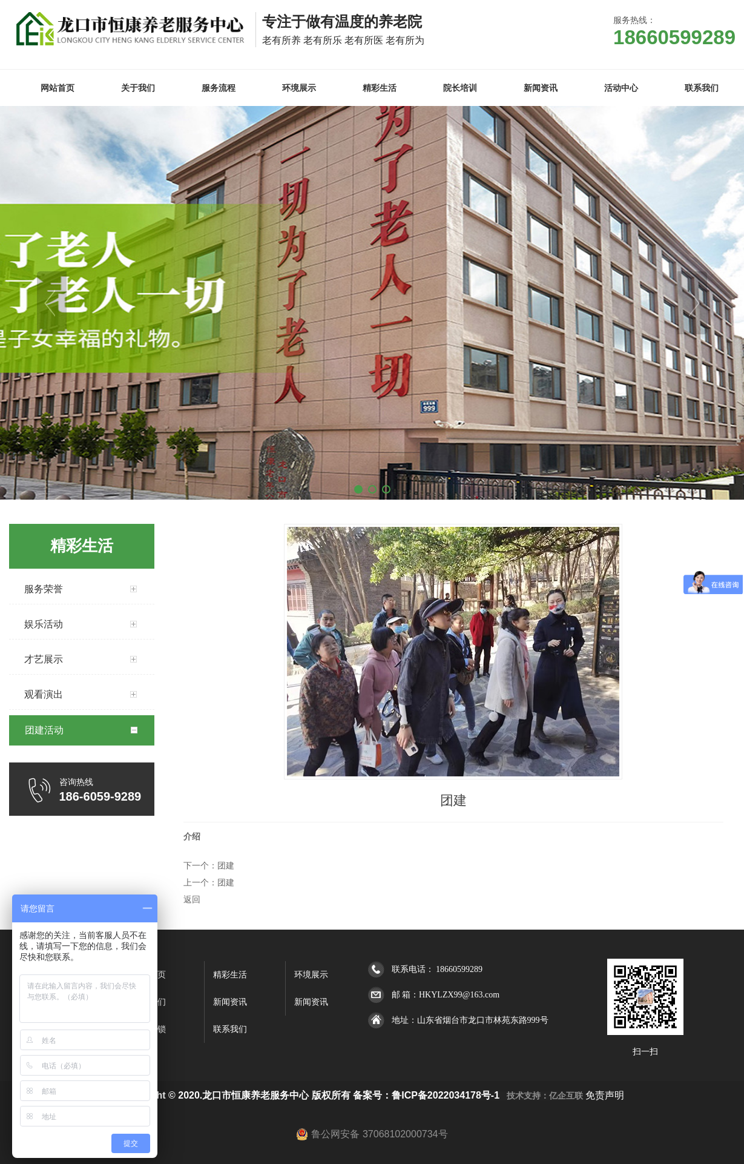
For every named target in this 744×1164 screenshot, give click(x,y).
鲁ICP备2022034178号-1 (445, 1095)
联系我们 (230, 1029)
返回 (191, 899)
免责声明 (604, 1095)
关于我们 (149, 1002)
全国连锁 (149, 1029)
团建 (225, 865)
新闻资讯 (230, 1002)
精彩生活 (230, 974)
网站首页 (149, 974)
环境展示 (311, 974)
